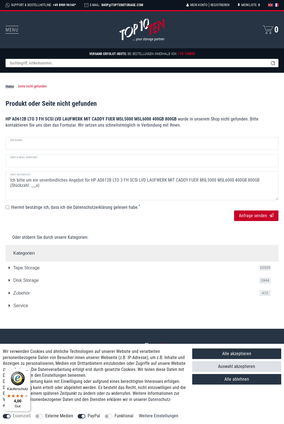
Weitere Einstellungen (158, 415)
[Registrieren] (219, 5)
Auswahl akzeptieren (236, 366)
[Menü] (27, 371)
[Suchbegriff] (136, 63)
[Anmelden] (196, 5)
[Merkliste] (249, 5)
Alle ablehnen (236, 379)
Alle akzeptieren (236, 353)
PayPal (94, 415)
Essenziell (22, 415)
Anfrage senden (256, 215)
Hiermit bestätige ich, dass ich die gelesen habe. (75, 207)
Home (10, 86)
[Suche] (272, 63)
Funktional (124, 415)
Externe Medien (59, 415)
